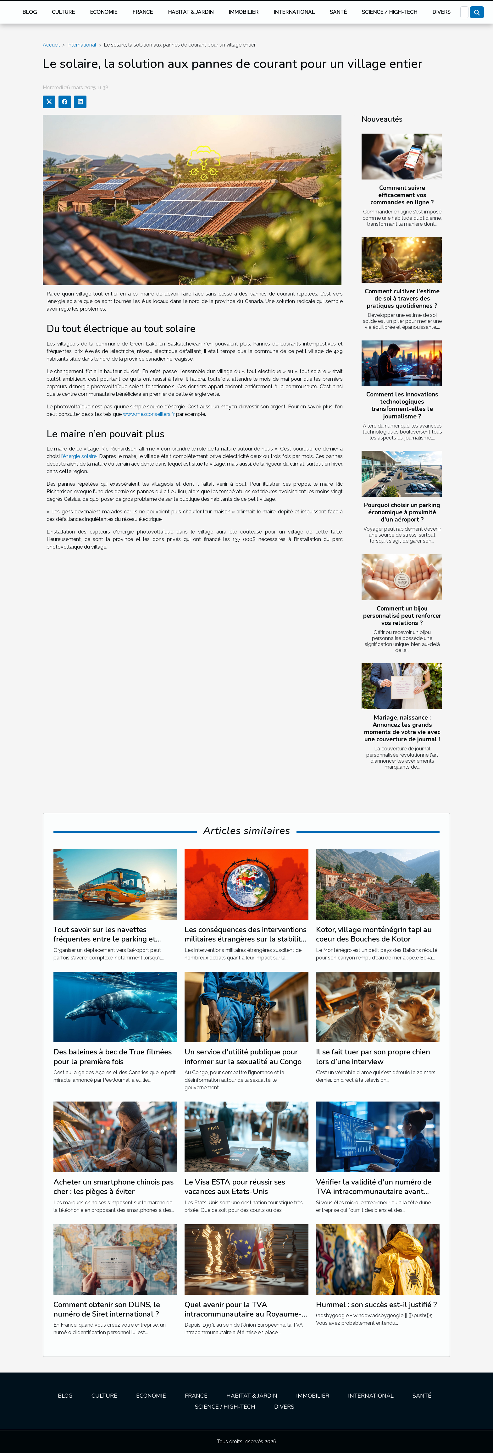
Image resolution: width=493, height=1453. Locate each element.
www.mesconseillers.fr (149, 414)
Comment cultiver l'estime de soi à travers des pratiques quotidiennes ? (402, 298)
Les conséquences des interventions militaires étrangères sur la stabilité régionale (246, 939)
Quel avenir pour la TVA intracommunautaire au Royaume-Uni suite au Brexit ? (243, 1314)
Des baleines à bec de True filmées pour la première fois (112, 1056)
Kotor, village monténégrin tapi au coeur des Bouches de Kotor (374, 934)
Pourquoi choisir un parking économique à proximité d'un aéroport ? (402, 512)
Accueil (51, 45)
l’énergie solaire (79, 456)
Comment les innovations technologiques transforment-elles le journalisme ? (402, 405)
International (294, 12)
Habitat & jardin (190, 12)
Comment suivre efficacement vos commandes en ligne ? (402, 195)
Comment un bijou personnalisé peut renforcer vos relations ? (402, 616)
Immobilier (243, 12)
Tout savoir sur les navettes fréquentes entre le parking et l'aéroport (104, 939)
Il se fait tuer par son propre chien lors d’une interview (373, 1056)
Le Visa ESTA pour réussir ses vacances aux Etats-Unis (235, 1186)
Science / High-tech (389, 12)
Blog (29, 12)
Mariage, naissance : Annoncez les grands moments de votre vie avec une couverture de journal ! (402, 728)
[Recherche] (464, 12)
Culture (63, 12)
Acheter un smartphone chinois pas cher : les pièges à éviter (113, 1186)
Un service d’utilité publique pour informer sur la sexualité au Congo (243, 1056)
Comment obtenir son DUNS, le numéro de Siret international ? (106, 1309)
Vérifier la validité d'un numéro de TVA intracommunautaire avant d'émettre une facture (374, 1191)
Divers (441, 12)
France (142, 12)
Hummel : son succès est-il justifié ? (376, 1305)
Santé (338, 12)
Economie (103, 12)
